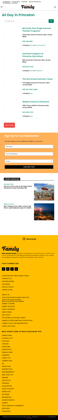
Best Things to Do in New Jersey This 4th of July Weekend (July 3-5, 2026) (17, 207)
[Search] (51, 21)
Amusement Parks (9, 184)
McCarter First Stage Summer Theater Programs (36, 29)
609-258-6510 (27, 41)
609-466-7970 (27, 112)
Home (3, 12)
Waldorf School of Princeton (35, 101)
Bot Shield (29, 418)
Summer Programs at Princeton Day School (32, 55)
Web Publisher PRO (43, 417)
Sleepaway (39, 70)
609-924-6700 (27, 67)
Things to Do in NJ (9, 204)
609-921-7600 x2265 (29, 89)
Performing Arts (41, 45)
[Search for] (26, 21)
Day (31, 45)
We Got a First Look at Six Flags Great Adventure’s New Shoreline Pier (18, 187)
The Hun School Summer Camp (37, 79)
